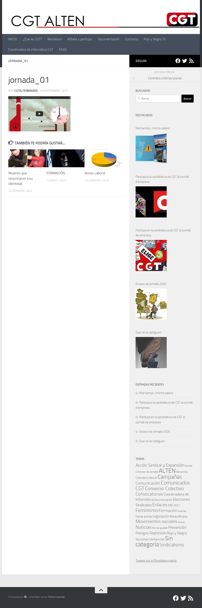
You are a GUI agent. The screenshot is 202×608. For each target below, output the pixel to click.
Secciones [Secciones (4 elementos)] (142, 539)
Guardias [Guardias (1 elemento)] (182, 511)
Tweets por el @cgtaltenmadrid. (156, 561)
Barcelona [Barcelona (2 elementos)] (181, 471)
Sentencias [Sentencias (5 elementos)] (156, 539)
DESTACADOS (144, 115)
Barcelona (54, 39)
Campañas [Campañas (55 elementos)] (170, 477)
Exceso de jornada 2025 (151, 284)
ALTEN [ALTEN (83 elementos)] (167, 470)
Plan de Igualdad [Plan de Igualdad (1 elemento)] (160, 528)
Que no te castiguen (148, 332)
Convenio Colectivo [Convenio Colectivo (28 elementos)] (164, 488)
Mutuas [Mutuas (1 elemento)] (181, 522)
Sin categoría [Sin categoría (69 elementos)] (154, 541)
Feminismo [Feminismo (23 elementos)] (147, 510)
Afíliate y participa (79, 39)
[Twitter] (184, 60)
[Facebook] (177, 60)
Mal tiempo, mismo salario (153, 128)
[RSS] (191, 60)
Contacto (131, 39)
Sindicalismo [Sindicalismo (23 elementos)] (171, 545)
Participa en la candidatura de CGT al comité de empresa (163, 232)
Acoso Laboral (95, 173)
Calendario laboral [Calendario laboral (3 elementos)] (146, 478)
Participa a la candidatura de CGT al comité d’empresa (162, 179)
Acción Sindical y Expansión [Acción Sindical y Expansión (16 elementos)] (160, 465)
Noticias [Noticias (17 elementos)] (143, 527)
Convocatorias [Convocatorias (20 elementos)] (149, 494)
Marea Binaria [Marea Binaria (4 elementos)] (178, 516)
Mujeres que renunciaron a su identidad (20, 178)
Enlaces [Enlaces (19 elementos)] (159, 505)
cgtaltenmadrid (26, 91)
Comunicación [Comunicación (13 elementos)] (148, 483)
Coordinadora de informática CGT (30, 49)
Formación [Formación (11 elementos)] (167, 510)
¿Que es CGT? (32, 39)
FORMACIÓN (56, 173)
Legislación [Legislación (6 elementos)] (161, 516)
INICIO (12, 39)
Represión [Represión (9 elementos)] (157, 533)
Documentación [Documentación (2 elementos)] (163, 499)
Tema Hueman (56, 596)
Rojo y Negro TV (155, 39)
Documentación (108, 39)
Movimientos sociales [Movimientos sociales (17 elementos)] (156, 521)
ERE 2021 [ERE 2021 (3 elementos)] (174, 505)
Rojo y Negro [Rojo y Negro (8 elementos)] (177, 533)
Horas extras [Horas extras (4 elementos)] (144, 516)
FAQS (63, 49)
